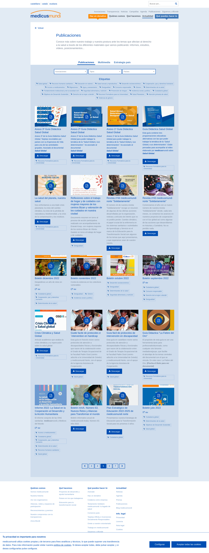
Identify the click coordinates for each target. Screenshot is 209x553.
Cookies (119, 529)
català (45, 4)
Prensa (119, 500)
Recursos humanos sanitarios (62, 84)
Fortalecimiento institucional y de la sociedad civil (61, 91)
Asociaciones (99, 12)
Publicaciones (154, 12)
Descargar (43, 156)
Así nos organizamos (39, 500)
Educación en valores (85, 84)
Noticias (124, 12)
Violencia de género (106, 98)
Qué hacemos (134, 16)
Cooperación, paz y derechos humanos (159, 84)
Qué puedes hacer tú (97, 488)
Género (138, 87)
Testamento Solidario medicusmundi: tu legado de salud (99, 506)
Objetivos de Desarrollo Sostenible (56, 94)
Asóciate (91, 492)
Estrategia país (122, 62)
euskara (53, 4)
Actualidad (147, 16)
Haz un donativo (94, 496)
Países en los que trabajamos (71, 498)
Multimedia (104, 62)
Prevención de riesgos (119, 91)
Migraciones (73, 87)
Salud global (42, 84)
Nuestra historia (37, 496)
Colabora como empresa (97, 500)
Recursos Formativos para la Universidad (113, 94)
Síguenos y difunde (170, 12)
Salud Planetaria (138, 94)
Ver (38, 289)
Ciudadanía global (161, 91)
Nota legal (120, 525)
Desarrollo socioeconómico (131, 84)
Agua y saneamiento (90, 87)
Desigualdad (106, 87)
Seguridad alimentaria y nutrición (95, 91)
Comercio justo (94, 513)
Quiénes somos (117, 16)
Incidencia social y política (141, 91)
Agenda (143, 12)
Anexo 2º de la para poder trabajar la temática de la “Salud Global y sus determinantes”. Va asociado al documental (86, 142)
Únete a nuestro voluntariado (99, 523)
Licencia (119, 521)
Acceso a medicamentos (56, 87)
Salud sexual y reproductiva (107, 84)
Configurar (160, 544)
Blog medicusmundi (124, 508)
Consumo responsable (123, 87)
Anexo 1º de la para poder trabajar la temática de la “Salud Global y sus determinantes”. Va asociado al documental (122, 142)
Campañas (134, 12)
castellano (35, 4)
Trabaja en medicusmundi (98, 528)
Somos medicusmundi (39, 492)
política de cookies (62, 545)
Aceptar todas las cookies (189, 544)
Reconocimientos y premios (42, 510)
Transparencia (113, 12)
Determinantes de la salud (155, 87)
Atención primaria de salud (158, 94)
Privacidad (120, 517)
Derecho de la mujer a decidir (83, 94)
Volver (41, 28)
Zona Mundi (35, 521)
